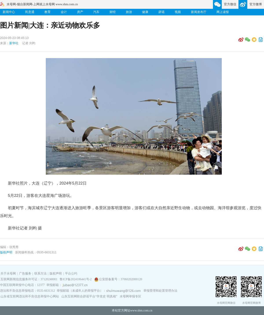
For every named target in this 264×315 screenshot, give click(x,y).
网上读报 (222, 12)
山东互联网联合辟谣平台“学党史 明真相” (89, 296)
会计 (64, 12)
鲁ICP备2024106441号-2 (76, 279)
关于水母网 (8, 273)
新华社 (13, 43)
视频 (178, 12)
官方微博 (255, 4)
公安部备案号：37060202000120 (120, 279)
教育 (47, 12)
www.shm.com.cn (141, 310)
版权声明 (6, 252)
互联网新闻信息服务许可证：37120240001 (28, 279)
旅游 (129, 12)
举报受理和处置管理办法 (160, 290)
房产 (80, 12)
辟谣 (161, 12)
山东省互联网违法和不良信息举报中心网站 (29, 296)
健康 (145, 12)
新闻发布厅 (198, 12)
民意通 (29, 12)
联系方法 (40, 273)
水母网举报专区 (130, 296)
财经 (113, 12)
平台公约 (71, 273)
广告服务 (25, 273)
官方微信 (230, 4)
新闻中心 (9, 12)
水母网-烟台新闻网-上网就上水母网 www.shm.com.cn (42, 4)
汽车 (96, 12)
